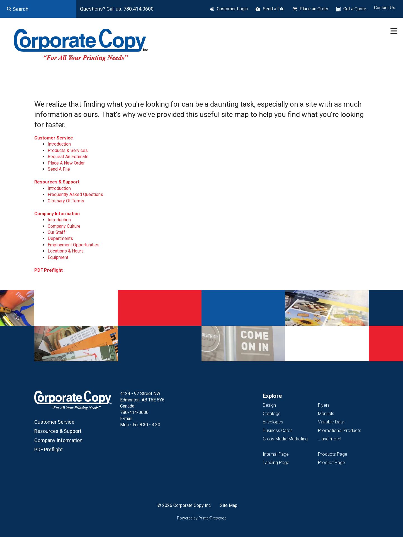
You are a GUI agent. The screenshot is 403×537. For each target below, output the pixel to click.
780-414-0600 (134, 412)
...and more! (329, 439)
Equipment (58, 257)
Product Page (331, 462)
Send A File (59, 169)
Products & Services (68, 150)
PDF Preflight (48, 270)
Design (269, 405)
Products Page (332, 454)
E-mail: (126, 418)
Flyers (324, 405)
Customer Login (232, 8)
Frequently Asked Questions (75, 194)
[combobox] (38, 9)
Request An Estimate (68, 156)
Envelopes (273, 422)
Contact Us (384, 7)
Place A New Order (66, 163)
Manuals (326, 413)
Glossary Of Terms (66, 200)
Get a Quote (354, 8)
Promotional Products (339, 430)
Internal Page (276, 454)
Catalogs (271, 413)
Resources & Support (56, 182)
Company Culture (64, 226)
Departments (60, 238)
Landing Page (276, 462)
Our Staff (56, 232)
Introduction (59, 144)
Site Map (228, 505)
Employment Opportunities (73, 244)
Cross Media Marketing (285, 439)
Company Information (57, 213)
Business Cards (278, 430)
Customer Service (53, 138)
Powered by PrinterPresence (201, 518)
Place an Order (314, 8)
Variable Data (331, 422)
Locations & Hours (66, 251)
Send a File (274, 8)
